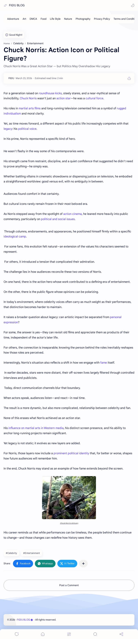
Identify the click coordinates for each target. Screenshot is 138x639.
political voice (27, 129)
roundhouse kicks (50, 93)
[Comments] (17, 634)
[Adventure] (13, 19)
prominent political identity (71, 453)
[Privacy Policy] (102, 19)
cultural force (94, 98)
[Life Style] (55, 19)
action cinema (72, 214)
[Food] (43, 19)
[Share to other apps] (83, 563)
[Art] (24, 19)
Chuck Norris (28, 98)
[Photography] (83, 19)
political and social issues (58, 219)
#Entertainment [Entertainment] (31, 553)
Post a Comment (69, 585)
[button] (132, 5)
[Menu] (69, 634)
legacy (8, 129)
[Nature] (68, 19)
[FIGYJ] (11, 78)
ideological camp (15, 236)
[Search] (95, 634)
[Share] (121, 634)
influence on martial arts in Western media (36, 428)
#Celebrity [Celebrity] (11, 553)
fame (103, 362)
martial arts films (30, 108)
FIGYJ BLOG (17, 5)
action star (63, 98)
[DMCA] (33, 19)
